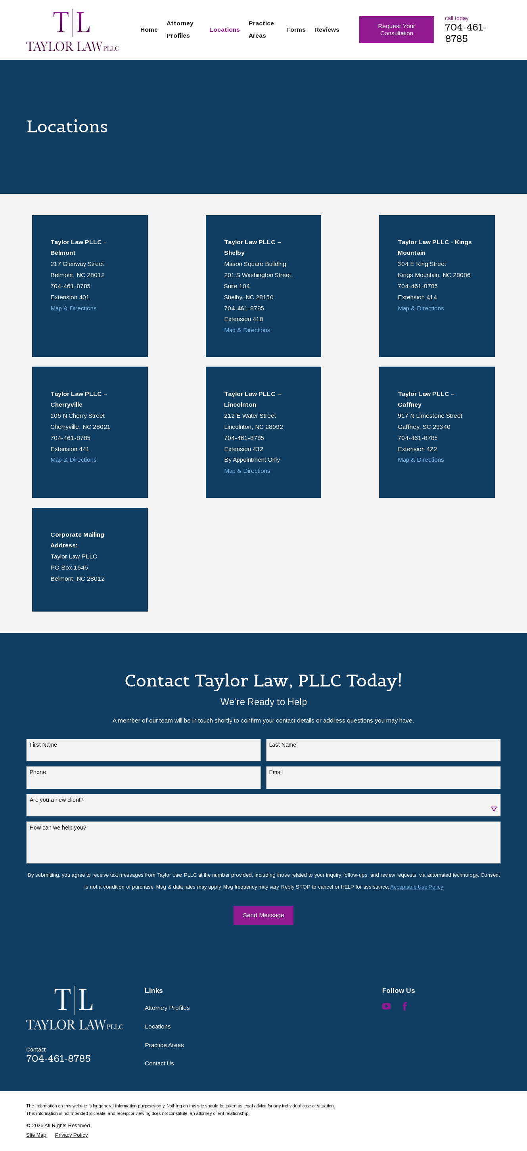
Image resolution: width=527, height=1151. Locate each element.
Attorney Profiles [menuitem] (180, 29)
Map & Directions (73, 308)
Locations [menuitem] (224, 29)
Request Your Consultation (396, 30)
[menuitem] (36, 1135)
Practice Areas (164, 1045)
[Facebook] (405, 1006)
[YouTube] (386, 1006)
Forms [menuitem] (296, 29)
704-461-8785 (466, 32)
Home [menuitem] (149, 29)
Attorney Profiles (167, 1007)
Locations (158, 1026)
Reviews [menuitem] (326, 29)
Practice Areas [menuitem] (261, 29)
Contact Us (159, 1063)
